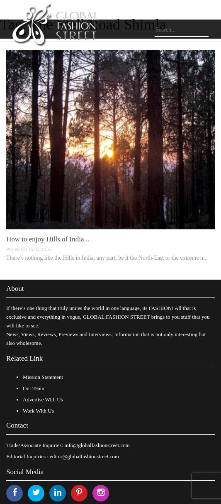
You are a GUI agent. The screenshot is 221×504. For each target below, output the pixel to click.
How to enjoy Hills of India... (47, 239)
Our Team (33, 388)
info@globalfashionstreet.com (96, 445)
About (15, 289)
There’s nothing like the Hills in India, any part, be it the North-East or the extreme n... (107, 258)
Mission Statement (43, 377)
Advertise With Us (43, 399)
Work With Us (38, 411)
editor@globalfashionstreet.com (84, 456)
